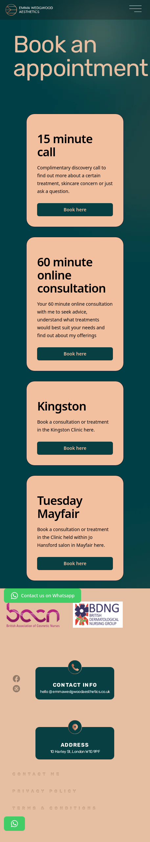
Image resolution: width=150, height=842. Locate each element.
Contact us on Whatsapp (43, 596)
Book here (75, 209)
